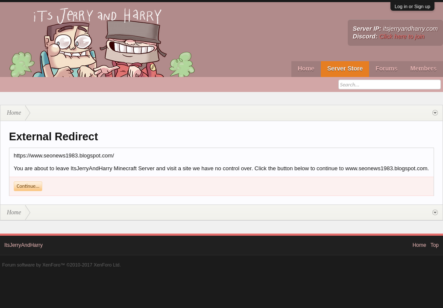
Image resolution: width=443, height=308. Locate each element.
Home (306, 68)
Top (435, 245)
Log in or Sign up (412, 6)
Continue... (28, 186)
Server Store (345, 68)
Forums (386, 68)
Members (424, 68)
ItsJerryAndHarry (23, 245)
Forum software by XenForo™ (61, 264)
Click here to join (402, 36)
